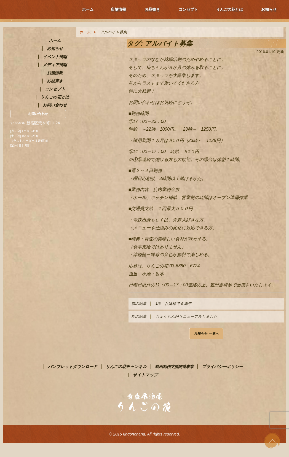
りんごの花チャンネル (126, 366)
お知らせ (269, 9)
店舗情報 (118, 9)
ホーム (87, 9)
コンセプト (188, 9)
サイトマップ (145, 375)
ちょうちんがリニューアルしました (174, 316)
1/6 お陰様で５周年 (161, 304)
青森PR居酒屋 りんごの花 (38, 53)
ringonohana (134, 434)
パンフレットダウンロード (72, 366)
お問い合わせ (38, 114)
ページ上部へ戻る (272, 440)
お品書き (152, 9)
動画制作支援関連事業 (174, 366)
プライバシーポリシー (222, 366)
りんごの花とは (229, 9)
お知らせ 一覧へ (206, 333)
